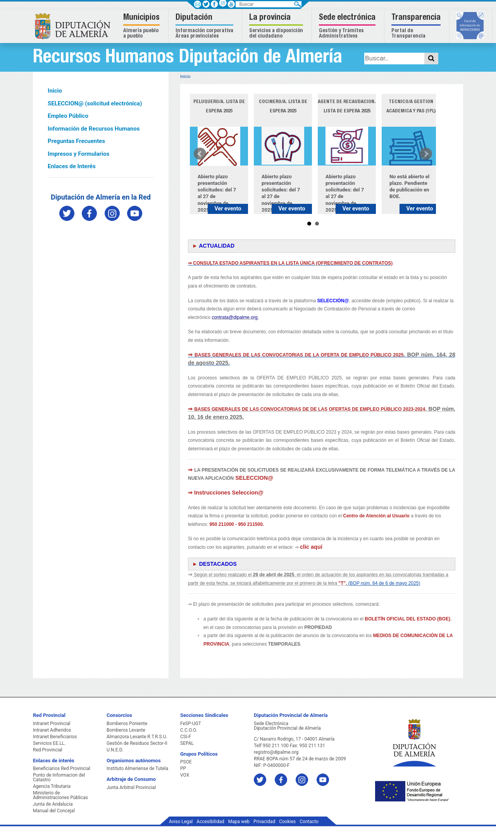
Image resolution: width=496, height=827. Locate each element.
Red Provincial (47, 750)
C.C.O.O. (188, 730)
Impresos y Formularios (78, 153)
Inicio (55, 90)
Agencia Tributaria (52, 786)
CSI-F (185, 736)
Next (426, 154)
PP (183, 768)
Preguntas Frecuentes (76, 141)
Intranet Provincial (51, 723)
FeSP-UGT (190, 723)
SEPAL (187, 743)
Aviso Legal (181, 821)
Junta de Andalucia (52, 804)
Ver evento (227, 208)
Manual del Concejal (54, 810)
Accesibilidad (210, 821)
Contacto (309, 821)
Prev (200, 154)
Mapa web (239, 821)
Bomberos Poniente (127, 723)
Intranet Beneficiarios (55, 736)
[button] (142, 26)
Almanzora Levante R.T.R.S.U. (137, 736)
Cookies (287, 821)
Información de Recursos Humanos (94, 128)
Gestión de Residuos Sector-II (137, 743)
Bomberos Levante (126, 730)
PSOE (186, 762)
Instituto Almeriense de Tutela (137, 768)
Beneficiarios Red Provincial (61, 768)
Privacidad (264, 821)
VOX (184, 775)
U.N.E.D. (115, 750)
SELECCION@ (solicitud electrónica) (95, 103)
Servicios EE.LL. (49, 743)
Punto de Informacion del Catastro (59, 777)
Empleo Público (68, 115)
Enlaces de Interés (72, 166)
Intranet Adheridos (52, 730)
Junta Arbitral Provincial (131, 787)
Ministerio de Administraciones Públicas (60, 795)
